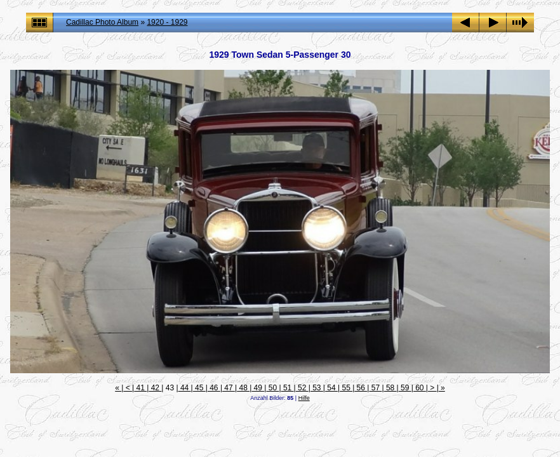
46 (214, 387)
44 (184, 387)
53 (316, 387)
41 (140, 387)
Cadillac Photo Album (102, 22)
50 (272, 387)
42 (155, 387)
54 (331, 387)
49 (257, 387)
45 (199, 387)
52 (302, 387)
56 (360, 387)
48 (243, 387)
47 (228, 387)
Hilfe (304, 398)
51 (287, 387)
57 (375, 387)
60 (419, 387)
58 (390, 387)
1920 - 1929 (167, 22)
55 (346, 387)
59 (405, 387)
